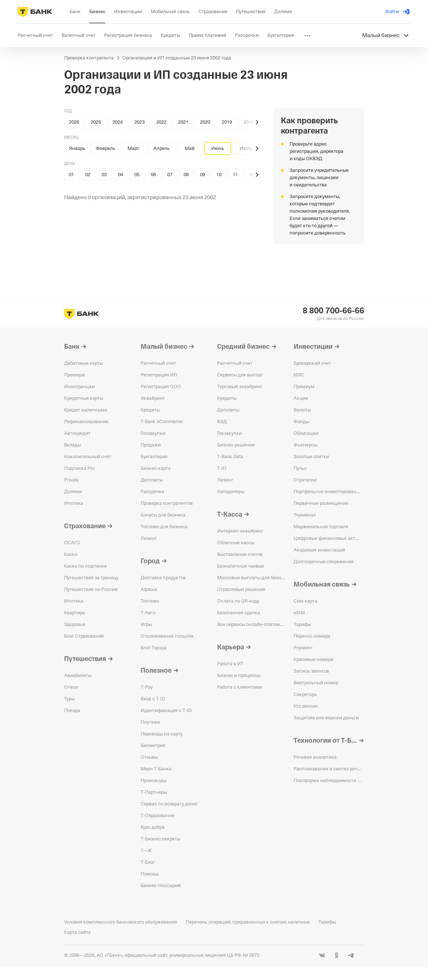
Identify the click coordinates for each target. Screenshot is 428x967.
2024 (118, 122)
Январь (77, 148)
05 (137, 174)
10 (218, 174)
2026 (74, 122)
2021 (183, 122)
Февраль (105, 148)
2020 (205, 122)
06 (153, 174)
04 (120, 174)
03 (104, 174)
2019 (227, 122)
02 (87, 174)
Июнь (217, 148)
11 (235, 174)
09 (202, 174)
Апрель (161, 148)
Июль (246, 148)
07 (169, 174)
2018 (249, 122)
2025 (96, 122)
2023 (139, 122)
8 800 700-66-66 (333, 311)
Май (190, 148)
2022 (161, 122)
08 (186, 174)
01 (71, 174)
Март (133, 148)
